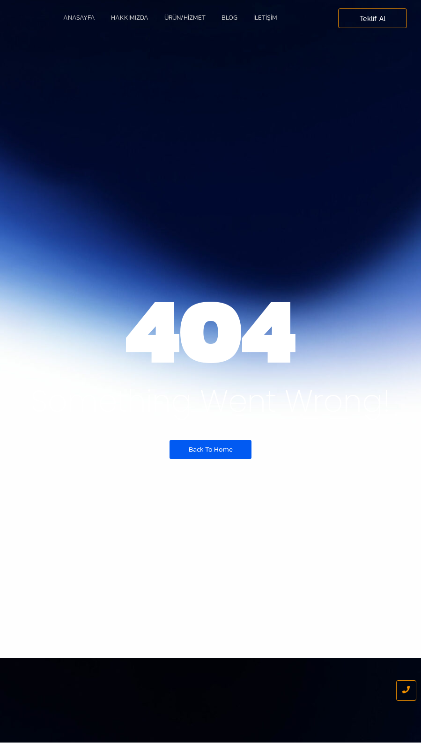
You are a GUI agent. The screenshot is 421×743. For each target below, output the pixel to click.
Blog (229, 17)
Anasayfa (79, 17)
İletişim (265, 17)
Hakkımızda (129, 17)
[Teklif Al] (372, 18)
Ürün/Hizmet (185, 17)
